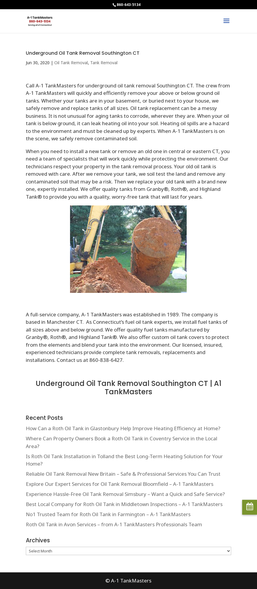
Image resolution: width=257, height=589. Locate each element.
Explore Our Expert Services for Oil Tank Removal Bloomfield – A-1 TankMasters (119, 483)
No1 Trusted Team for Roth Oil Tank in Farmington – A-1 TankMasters (108, 514)
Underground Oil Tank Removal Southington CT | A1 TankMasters (128, 387)
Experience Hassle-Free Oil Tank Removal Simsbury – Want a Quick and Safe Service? (125, 494)
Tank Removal (104, 62)
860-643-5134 (128, 4)
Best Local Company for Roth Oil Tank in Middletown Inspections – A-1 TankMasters (124, 504)
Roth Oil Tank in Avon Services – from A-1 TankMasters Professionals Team (114, 524)
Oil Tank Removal (71, 62)
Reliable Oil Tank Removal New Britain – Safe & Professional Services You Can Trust (123, 473)
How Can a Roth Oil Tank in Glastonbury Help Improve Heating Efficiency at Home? (123, 428)
